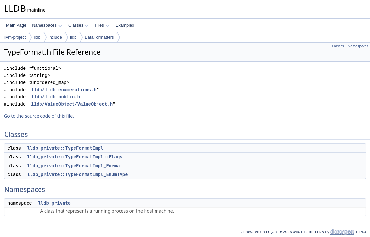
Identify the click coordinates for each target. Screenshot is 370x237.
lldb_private (54, 203)
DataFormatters (99, 37)
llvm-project (15, 37)
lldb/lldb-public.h (55, 97)
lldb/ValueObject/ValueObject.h (72, 104)
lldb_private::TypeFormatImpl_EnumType (77, 174)
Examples (125, 25)
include (55, 37)
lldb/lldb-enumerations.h (64, 90)
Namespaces (47, 25)
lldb (37, 37)
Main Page (16, 25)
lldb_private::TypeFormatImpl (65, 148)
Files (102, 25)
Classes (78, 25)
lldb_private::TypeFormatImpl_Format (74, 165)
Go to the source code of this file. (39, 116)
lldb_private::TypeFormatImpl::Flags (74, 157)
